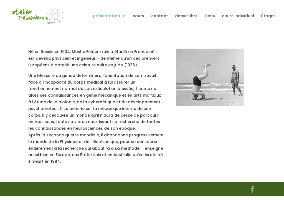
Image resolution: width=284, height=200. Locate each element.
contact (159, 16)
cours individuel (238, 16)
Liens (210, 16)
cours (138, 16)
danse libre (186, 16)
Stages (268, 16)
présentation (106, 16)
